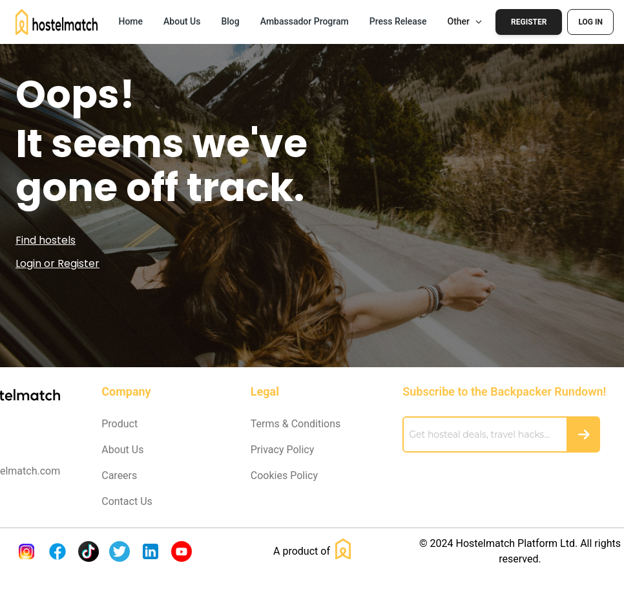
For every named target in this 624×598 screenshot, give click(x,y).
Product (119, 424)
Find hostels (46, 240)
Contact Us (126, 501)
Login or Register (57, 263)
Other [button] (465, 21)
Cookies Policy (284, 475)
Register (528, 22)
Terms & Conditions (296, 424)
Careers (119, 475)
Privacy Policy (283, 449)
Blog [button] (230, 21)
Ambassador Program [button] (304, 21)
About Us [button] (181, 21)
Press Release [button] (398, 21)
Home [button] (130, 21)
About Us (122, 449)
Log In (590, 22)
